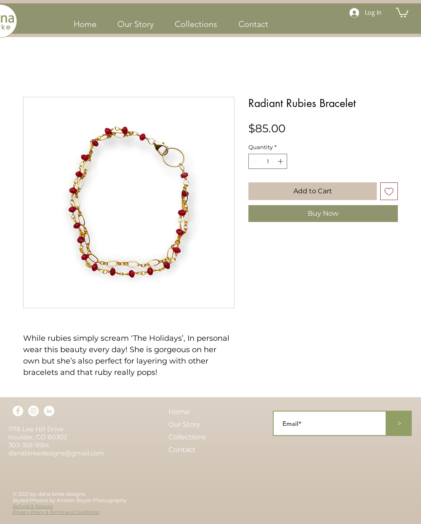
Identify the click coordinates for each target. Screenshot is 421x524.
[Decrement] (255, 161)
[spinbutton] (268, 161)
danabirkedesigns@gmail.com (56, 453)
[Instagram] (33, 411)
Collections (187, 437)
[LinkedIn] (49, 411)
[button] (402, 12)
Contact (182, 450)
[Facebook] (18, 411)
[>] (399, 423)
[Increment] (281, 161)
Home (178, 412)
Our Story (184, 424)
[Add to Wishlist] (389, 191)
